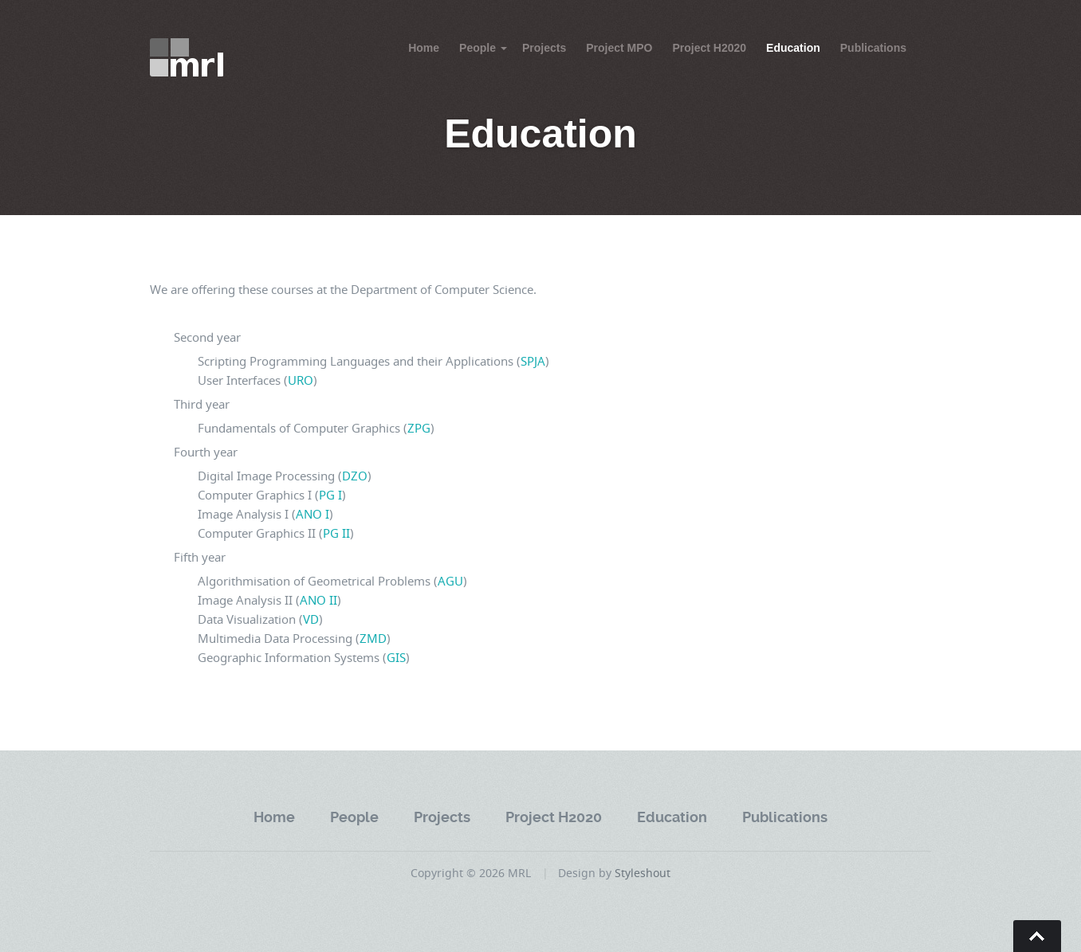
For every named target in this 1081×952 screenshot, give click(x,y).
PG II (336, 533)
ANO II (318, 600)
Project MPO (619, 47)
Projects (544, 47)
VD (311, 619)
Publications (873, 47)
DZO (355, 476)
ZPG (418, 428)
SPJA (533, 361)
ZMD (373, 638)
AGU (450, 581)
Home (423, 47)
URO (300, 380)
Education (793, 47)
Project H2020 (709, 47)
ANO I (312, 514)
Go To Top (1037, 936)
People (477, 47)
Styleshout (642, 872)
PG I (330, 495)
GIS (396, 657)
